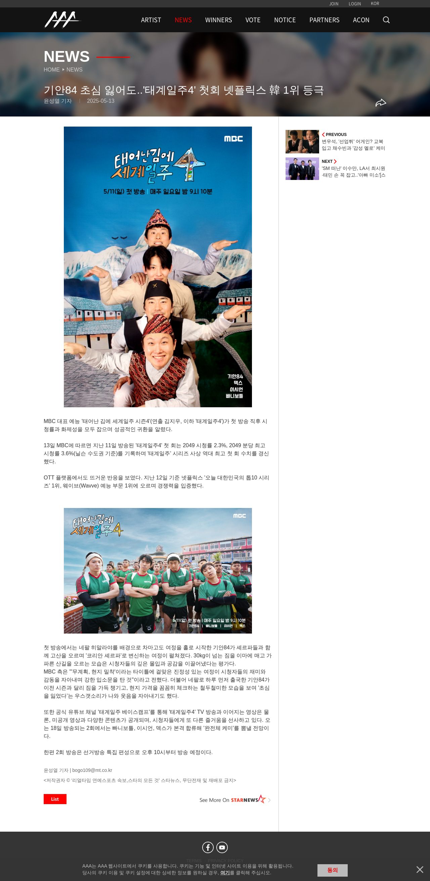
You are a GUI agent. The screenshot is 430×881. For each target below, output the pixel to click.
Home (52, 70)
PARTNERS (324, 20)
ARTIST (151, 20)
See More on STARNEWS (235, 799)
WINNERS (218, 20)
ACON (361, 20)
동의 (332, 870)
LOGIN (355, 4)
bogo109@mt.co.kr (92, 770)
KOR (375, 3)
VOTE (253, 20)
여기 (225, 872)
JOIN (334, 4)
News (75, 70)
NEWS (183, 20)
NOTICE (285, 20)
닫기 (420, 869)
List (55, 799)
